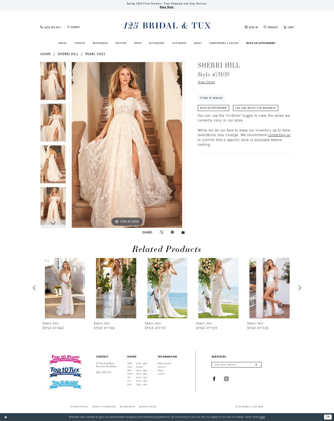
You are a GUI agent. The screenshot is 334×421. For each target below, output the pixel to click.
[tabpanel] (53, 83)
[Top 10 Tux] (65, 372)
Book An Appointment (213, 108)
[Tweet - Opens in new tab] (162, 232)
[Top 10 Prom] (65, 359)
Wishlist (162, 367)
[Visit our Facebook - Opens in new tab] (214, 379)
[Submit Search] (68, 27)
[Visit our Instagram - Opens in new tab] (226, 379)
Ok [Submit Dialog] (328, 416)
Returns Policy (148, 406)
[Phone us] (51, 27)
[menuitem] (51, 27)
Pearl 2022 (95, 54)
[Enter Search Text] (87, 27)
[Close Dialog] (5, 417)
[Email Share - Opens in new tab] (183, 232)
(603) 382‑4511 (104, 372)
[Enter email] (236, 364)
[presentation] (65, 288)
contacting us (279, 135)
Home (45, 54)
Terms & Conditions (104, 406)
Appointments (164, 363)
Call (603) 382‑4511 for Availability (255, 108)
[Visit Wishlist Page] (271, 27)
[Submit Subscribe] (256, 364)
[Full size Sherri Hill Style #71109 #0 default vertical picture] (127, 145)
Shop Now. (167, 7)
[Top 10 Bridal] (65, 385)
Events (161, 374)
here (262, 417)
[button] (251, 27)
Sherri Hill (68, 54)
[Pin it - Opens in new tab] (172, 232)
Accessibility (127, 406)
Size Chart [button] (206, 82)
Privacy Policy (79, 406)
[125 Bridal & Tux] (167, 25)
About (160, 371)
